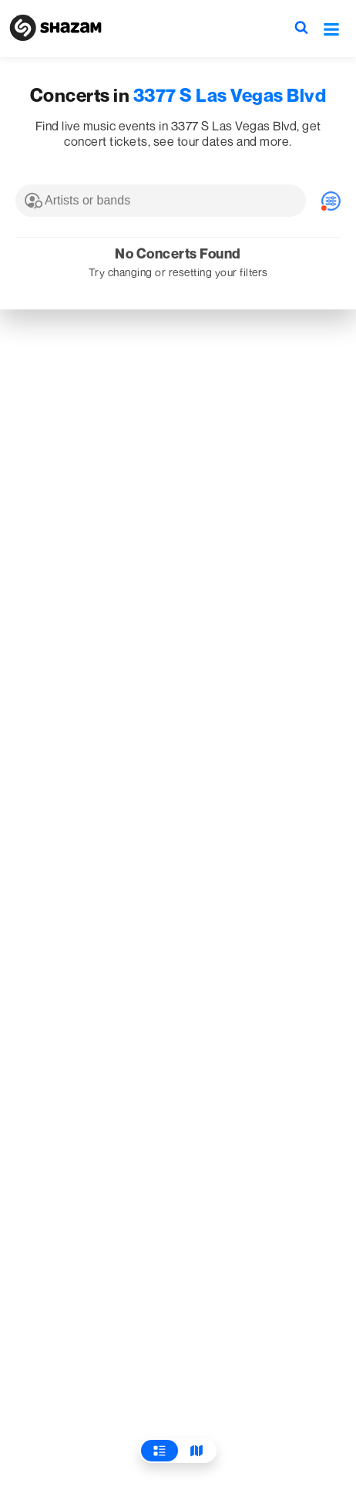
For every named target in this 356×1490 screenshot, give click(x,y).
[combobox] (160, 200)
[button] (331, 28)
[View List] (159, 1450)
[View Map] (196, 1450)
